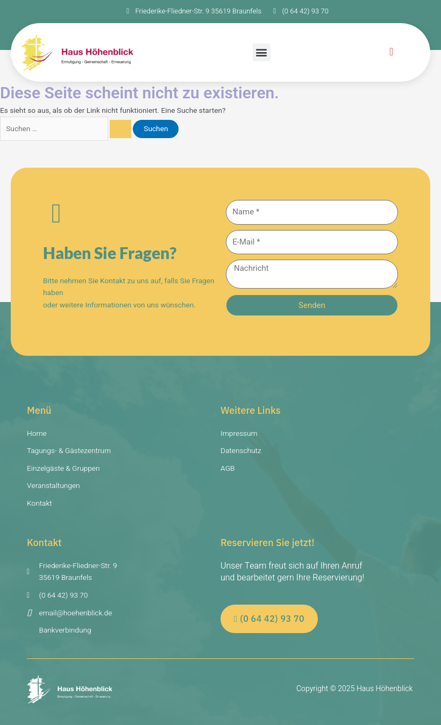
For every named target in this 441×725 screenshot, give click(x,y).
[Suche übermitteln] (120, 129)
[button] (262, 52)
